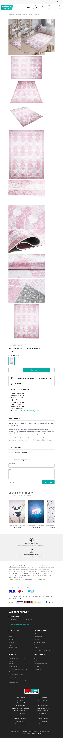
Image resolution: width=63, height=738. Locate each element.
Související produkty (20, 492)
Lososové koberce (20, 711)
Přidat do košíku (36, 370)
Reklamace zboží (39, 642)
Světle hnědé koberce (43, 708)
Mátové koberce (20, 716)
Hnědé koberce (20, 700)
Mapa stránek (13, 666)
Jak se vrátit (38, 637)
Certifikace (12, 677)
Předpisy (36, 639)
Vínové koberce (43, 700)
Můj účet (43, 9)
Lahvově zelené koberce (20, 703)
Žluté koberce (43, 713)
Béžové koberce (20, 698)
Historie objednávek (40, 664)
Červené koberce (20, 705)
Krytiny (10, 637)
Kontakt (52, 2)
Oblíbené (48, 9)
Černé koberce (43, 703)
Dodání (36, 647)
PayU (19, 598)
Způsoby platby (39, 645)
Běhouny (11, 639)
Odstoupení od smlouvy (42, 650)
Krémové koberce (43, 711)
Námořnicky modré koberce (20, 708)
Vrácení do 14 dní (31, 544)
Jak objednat (18, 383)
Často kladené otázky (15, 674)
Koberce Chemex (7, 7)
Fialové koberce (43, 705)
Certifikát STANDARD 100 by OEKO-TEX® (30, 411)
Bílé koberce (43, 698)
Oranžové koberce (20, 719)
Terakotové (43, 721)
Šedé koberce (20, 721)
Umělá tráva (12, 647)
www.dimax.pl (37, 733)
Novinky (36, 672)
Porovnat (55, 9)
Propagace (37, 669)
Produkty (37, 666)
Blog (45, 2)
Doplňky (11, 645)
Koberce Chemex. (28, 731)
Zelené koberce (20, 724)
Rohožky (11, 642)
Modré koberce (43, 716)
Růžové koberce (43, 719)
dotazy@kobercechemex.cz (18, 624)
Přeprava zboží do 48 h (32, 555)
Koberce (24, 14)
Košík (60, 9)
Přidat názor (48, 482)
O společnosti (37, 2)
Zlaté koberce (43, 724)
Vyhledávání (35, 9)
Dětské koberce (34, 14)
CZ (61, 2)
